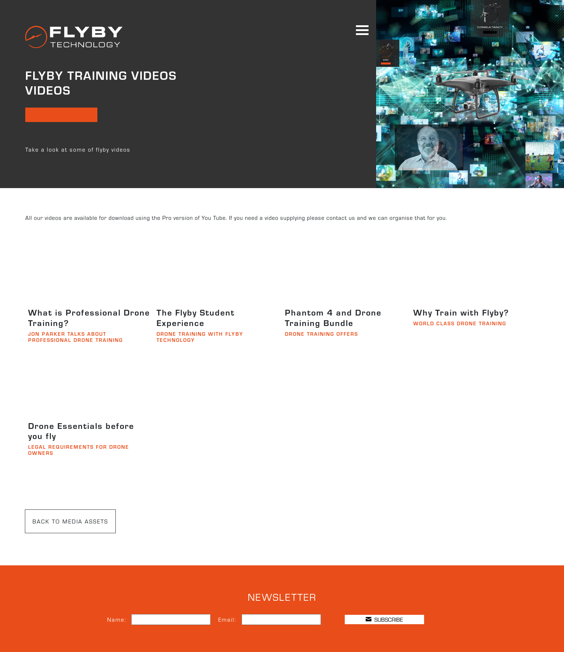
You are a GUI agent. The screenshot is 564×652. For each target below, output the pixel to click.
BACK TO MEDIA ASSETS (70, 521)
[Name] (171, 619)
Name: (116, 619)
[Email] (281, 619)
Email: (227, 619)
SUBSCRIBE (384, 619)
